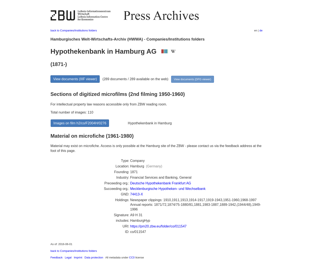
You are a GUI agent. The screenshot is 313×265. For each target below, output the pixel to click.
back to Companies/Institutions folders (73, 30)
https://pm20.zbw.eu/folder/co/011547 (158, 226)
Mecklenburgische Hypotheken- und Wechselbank (167, 189)
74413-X (136, 194)
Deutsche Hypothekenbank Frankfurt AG (160, 183)
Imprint (78, 257)
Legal (68, 257)
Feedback (56, 257)
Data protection (94, 257)
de (261, 30)
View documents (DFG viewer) (192, 79)
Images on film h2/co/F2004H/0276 (79, 123)
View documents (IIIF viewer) (75, 79)
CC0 (132, 257)
